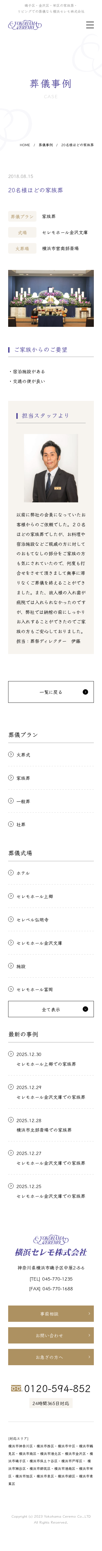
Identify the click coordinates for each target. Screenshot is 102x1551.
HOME (25, 144)
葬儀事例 (46, 144)
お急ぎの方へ (49, 1357)
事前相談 (49, 1313)
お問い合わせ (49, 1335)
